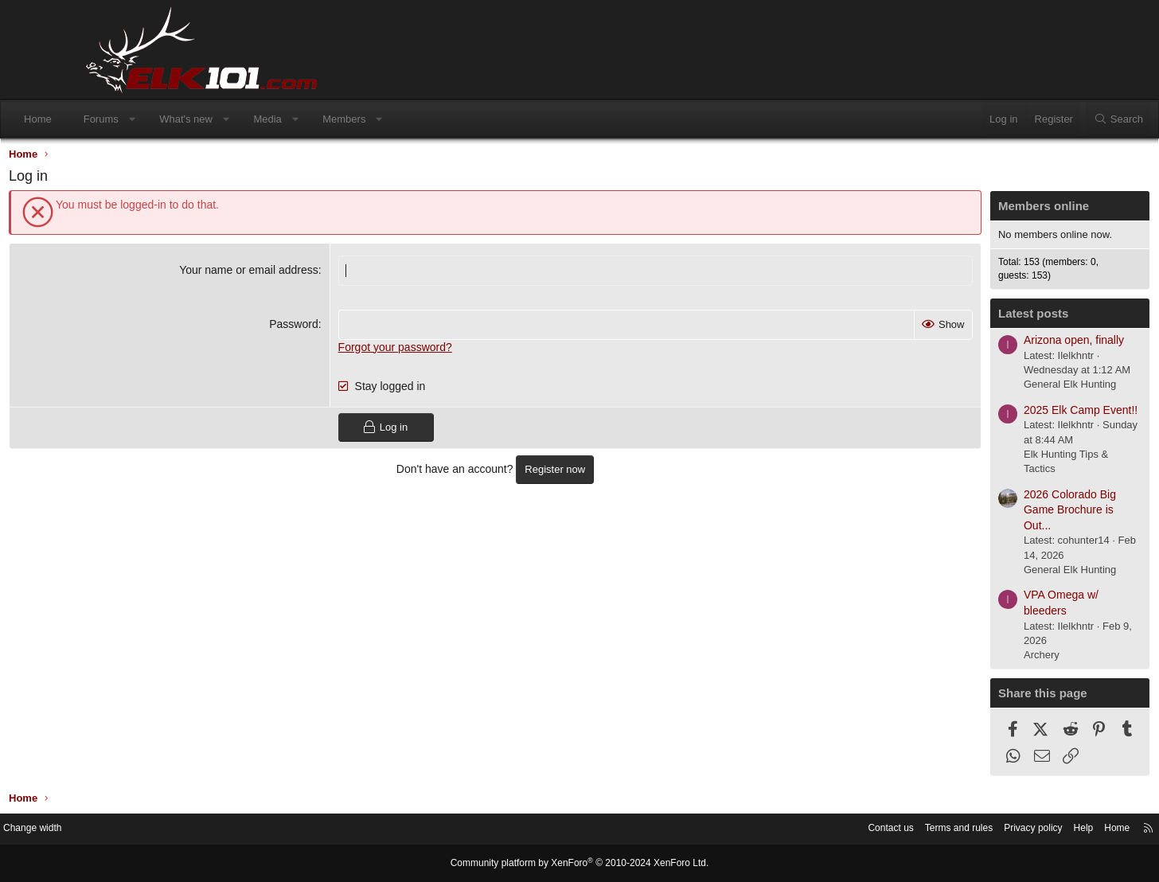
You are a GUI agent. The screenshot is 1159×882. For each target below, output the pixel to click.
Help (990, 830)
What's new (264, 119)
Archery (960, 659)
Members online (961, 210)
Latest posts (951, 317)
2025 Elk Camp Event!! (999, 414)
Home (116, 119)
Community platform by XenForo (579, 863)
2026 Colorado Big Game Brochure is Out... (988, 514)
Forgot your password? (423, 350)
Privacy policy (935, 830)
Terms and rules (855, 830)
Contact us (782, 830)
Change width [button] (125, 830)
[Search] (1040, 119)
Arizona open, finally (992, 344)
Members (421, 119)
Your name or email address (276, 273)
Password (321, 327)
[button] (209, 119)
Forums (179, 119)
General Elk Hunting (988, 388)
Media (345, 119)
